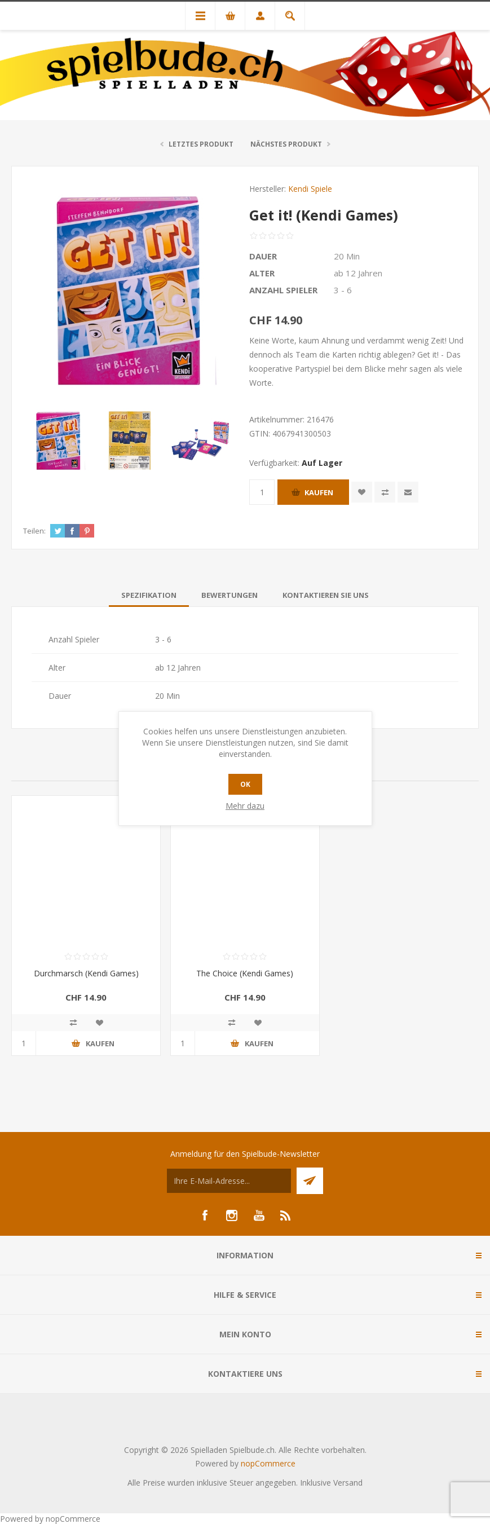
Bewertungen (229, 595)
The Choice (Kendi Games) (244, 973)
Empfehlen (408, 492)
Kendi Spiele (310, 188)
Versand (348, 1482)
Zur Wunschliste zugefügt (361, 492)
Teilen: (34, 531)
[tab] (149, 595)
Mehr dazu (245, 805)
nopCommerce (268, 1463)
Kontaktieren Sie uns (325, 595)
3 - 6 (343, 290)
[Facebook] (205, 1215)
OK (245, 784)
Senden (310, 1181)
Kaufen (318, 492)
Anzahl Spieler (283, 290)
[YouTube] (259, 1215)
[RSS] (286, 1215)
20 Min (347, 256)
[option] (58, 440)
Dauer (263, 256)
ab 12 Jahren (358, 273)
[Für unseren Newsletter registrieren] (229, 1181)
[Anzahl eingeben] (262, 492)
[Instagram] (232, 1215)
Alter (262, 273)
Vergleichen (384, 492)
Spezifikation (148, 595)
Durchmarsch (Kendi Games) (86, 973)
